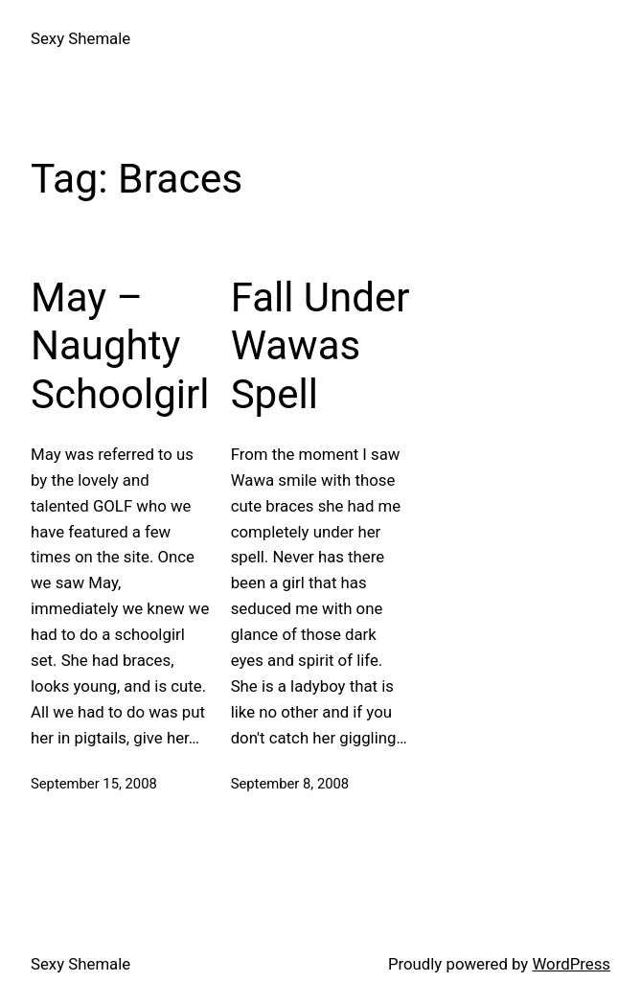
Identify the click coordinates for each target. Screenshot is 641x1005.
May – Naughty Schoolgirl (120, 346)
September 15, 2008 (94, 783)
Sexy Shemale (80, 38)
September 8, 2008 (290, 783)
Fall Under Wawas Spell (320, 346)
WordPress (571, 963)
